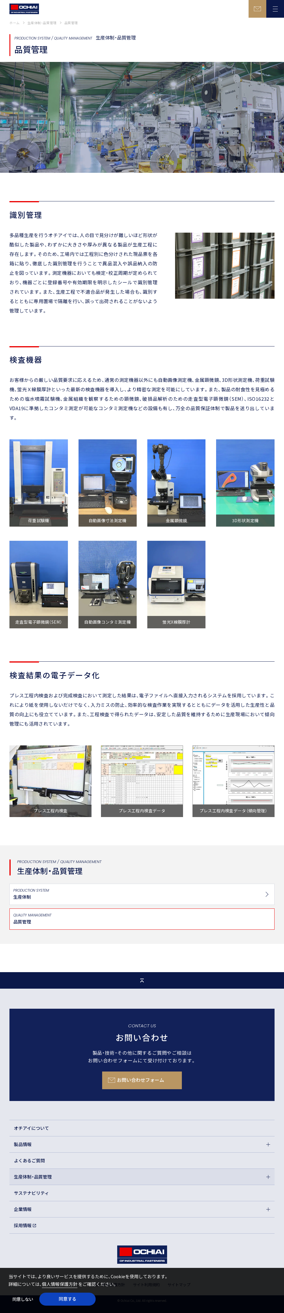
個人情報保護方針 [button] (59, 1284)
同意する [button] (67, 1299)
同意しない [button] (22, 1299)
